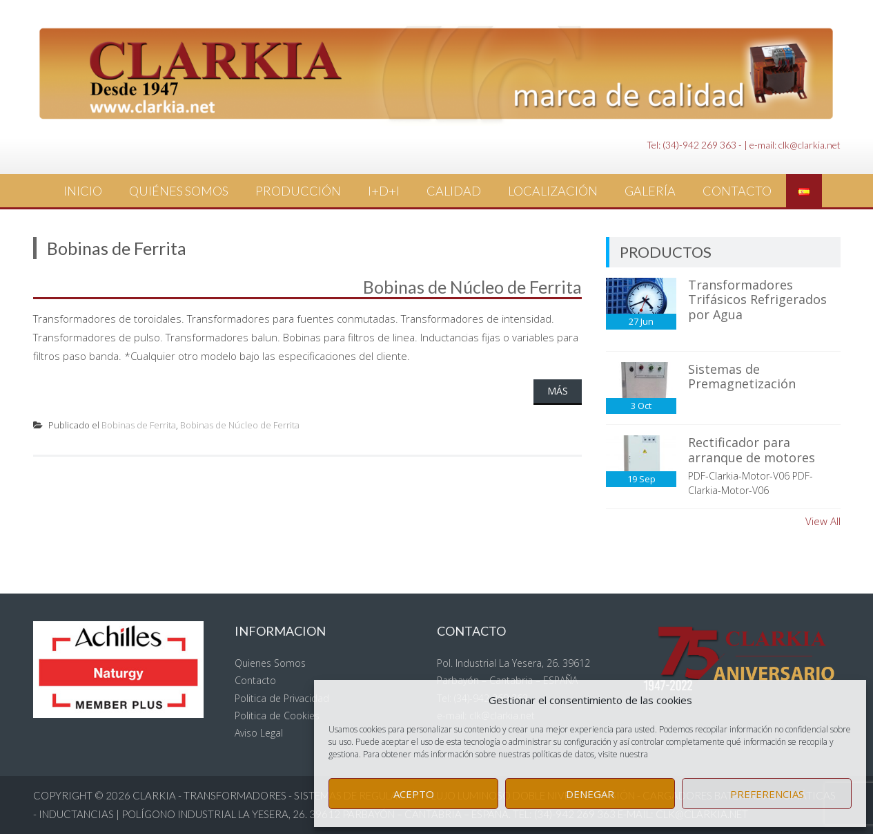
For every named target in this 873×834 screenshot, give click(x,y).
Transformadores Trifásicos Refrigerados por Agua (757, 299)
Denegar (590, 794)
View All (823, 521)
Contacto (737, 190)
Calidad (453, 190)
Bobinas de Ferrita (138, 425)
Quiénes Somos (178, 190)
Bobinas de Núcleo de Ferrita (472, 286)
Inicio (82, 190)
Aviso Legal (259, 732)
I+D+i (384, 190)
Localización (553, 190)
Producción (298, 190)
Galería (650, 190)
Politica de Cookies (277, 715)
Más (557, 390)
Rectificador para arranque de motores (751, 450)
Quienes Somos (270, 663)
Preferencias (767, 794)
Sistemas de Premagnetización (742, 376)
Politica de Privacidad (282, 698)
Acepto (413, 794)
